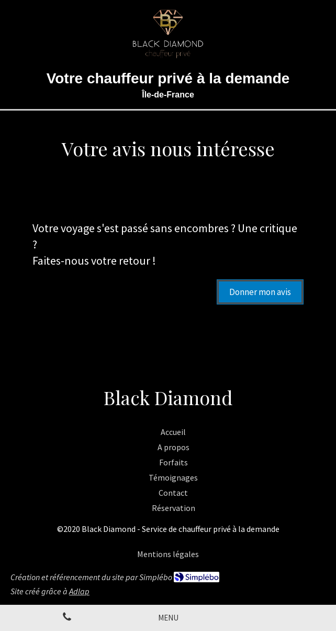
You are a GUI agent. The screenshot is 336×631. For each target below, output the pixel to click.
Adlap (79, 591)
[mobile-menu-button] (168, 618)
